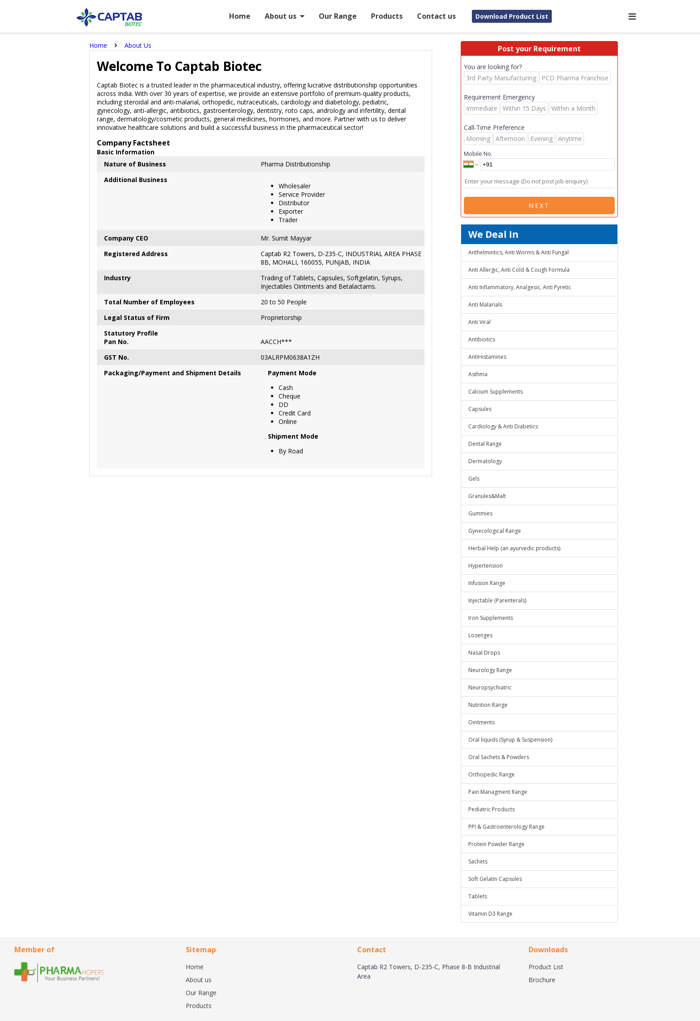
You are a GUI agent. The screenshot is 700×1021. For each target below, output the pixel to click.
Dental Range (485, 444)
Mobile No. (478, 153)
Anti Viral (479, 322)
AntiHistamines (487, 357)
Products (387, 16)
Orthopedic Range (491, 774)
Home (239, 16)
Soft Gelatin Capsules (495, 879)
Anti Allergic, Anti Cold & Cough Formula (519, 270)
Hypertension (485, 565)
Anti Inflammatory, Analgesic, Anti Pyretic (519, 287)
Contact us (436, 16)
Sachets (478, 861)
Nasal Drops (484, 652)
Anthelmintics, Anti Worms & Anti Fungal (518, 252)
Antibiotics (481, 339)
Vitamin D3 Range (490, 913)
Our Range (338, 16)
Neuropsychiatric (490, 687)
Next (539, 205)
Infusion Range (486, 583)
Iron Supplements (490, 618)
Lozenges (480, 635)
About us (284, 16)
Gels (473, 478)
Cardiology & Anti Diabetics (503, 426)
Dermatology (485, 461)
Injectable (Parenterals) (497, 600)
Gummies (480, 513)
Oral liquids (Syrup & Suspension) (510, 739)
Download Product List (511, 16)
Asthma (478, 374)
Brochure (542, 979)
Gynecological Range (494, 531)
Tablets (477, 896)
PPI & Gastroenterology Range (506, 826)
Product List (546, 967)
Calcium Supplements (495, 391)
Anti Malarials (485, 304)
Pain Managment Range (497, 792)
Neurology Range (490, 670)
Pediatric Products (491, 809)
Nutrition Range (488, 705)
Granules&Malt (487, 496)
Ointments (481, 722)
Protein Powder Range (496, 844)
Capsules (480, 409)
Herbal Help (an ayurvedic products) (514, 548)
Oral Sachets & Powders (498, 757)
